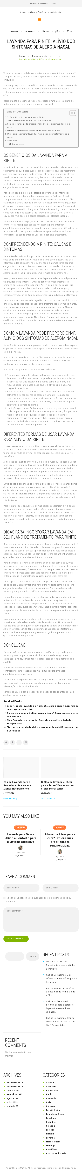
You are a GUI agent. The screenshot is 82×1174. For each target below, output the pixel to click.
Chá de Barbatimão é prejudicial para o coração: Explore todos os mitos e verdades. (60, 1007)
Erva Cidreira (53, 1110)
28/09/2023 (20, 856)
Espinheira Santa (55, 1114)
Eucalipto (51, 1118)
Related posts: (18, 144)
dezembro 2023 (15, 1082)
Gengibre (51, 1122)
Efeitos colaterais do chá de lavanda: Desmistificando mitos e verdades (42, 729)
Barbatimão (52, 1090)
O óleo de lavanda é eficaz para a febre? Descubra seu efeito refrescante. (42, 715)
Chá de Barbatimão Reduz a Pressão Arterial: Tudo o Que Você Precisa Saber (60, 1021)
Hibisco (50, 1130)
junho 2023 (12, 1106)
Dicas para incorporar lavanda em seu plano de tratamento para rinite (38, 136)
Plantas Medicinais (56, 1153)
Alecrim (50, 1082)
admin (22, 853)
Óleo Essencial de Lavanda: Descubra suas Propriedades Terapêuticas (40, 722)
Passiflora (51, 1149)
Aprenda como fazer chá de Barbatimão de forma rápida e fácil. (60, 992)
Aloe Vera (51, 1086)
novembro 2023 (15, 1086)
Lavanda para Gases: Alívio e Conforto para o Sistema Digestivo (20, 838)
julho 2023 (12, 1102)
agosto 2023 (13, 1098)
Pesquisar (34, 956)
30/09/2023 (29, 31)
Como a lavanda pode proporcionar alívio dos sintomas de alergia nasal (38, 126)
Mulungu (50, 1145)
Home (22, 56)
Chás (48, 1102)
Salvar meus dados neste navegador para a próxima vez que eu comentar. (38, 899)
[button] (71, 113)
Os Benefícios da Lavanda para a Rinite (26, 117)
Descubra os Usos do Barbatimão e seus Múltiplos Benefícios (60, 965)
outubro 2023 (14, 1090)
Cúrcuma (50, 1106)
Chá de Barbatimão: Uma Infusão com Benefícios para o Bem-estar (61, 978)
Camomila (51, 1098)
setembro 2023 (15, 1094)
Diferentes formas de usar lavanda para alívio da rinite (33, 131)
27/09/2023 (60, 859)
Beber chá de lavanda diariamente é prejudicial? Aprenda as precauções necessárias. (42, 707)
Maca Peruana (53, 1141)
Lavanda (14, 31)
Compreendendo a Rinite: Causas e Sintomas (29, 120)
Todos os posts (39, 56)
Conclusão (12, 141)
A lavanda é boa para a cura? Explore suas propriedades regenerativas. (60, 840)
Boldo (49, 1094)
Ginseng (50, 1126)
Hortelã (50, 1134)
